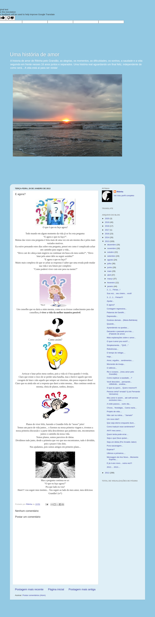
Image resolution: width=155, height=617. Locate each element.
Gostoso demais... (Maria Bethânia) (122, 320)
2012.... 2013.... (113, 467)
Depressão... (112, 316)
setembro (111, 256)
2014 (107, 237)
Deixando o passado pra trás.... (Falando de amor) (120, 332)
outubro (110, 252)
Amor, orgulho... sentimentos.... (120, 360)
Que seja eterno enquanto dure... (121, 423)
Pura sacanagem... (115, 446)
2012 (107, 473)
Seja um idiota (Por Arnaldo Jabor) (121, 442)
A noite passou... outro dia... (119, 404)
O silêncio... (112, 368)
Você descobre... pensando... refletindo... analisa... (119, 383)
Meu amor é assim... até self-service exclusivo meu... (122, 399)
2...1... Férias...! (113, 290)
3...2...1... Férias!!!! (115, 297)
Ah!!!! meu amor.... (115, 430)
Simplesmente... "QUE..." (118, 345)
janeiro (110, 286)
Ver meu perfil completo (124, 195)
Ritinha (120, 192)
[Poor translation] (10, 18)
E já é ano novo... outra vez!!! (119, 463)
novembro (111, 248)
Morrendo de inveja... (116, 364)
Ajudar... (110, 301)
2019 (107, 222)
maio (109, 271)
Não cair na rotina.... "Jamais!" (120, 415)
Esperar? (111, 449)
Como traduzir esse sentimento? (121, 427)
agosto (110, 260)
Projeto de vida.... (114, 411)
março (110, 279)
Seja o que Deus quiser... (118, 438)
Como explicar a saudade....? (119, 378)
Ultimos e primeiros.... (116, 453)
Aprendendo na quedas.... (118, 328)
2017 (107, 230)
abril (109, 275)
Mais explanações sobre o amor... (121, 338)
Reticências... (112, 349)
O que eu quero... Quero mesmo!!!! (122, 388)
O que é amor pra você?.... (118, 341)
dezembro (111, 245)
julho (109, 263)
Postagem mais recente (29, 589)
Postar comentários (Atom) (34, 595)
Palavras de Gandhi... (116, 312)
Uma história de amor (34, 54)
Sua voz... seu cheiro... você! (119, 293)
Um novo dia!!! (113, 419)
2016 (107, 234)
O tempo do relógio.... (116, 353)
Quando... (111, 324)
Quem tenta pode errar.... (118, 434)
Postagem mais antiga (82, 589)
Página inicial (56, 589)
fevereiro (111, 283)
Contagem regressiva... (117, 309)
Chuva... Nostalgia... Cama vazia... (122, 408)
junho (110, 267)
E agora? (111, 305)
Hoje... (109, 357)
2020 (107, 218)
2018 (107, 226)
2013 (107, 241)
